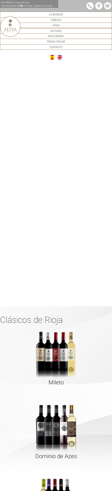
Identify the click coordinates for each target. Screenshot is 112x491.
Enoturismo (56, 36)
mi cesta (27, 4)
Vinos (56, 25)
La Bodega (56, 14)
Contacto (56, 47)
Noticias (56, 30)
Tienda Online (56, 41)
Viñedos (56, 20)
